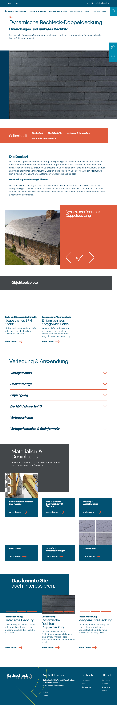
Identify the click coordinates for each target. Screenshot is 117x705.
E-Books (105, 683)
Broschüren (106, 687)
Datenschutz (86, 687)
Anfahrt (45, 696)
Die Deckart (37, 133)
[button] (68, 258)
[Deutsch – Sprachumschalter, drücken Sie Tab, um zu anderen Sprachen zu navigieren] (13, 3)
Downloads (106, 680)
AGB (83, 683)
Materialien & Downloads (44, 138)
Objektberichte (55, 133)
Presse (104, 690)
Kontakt (45, 692)
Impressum (86, 680)
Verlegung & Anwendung (78, 133)
